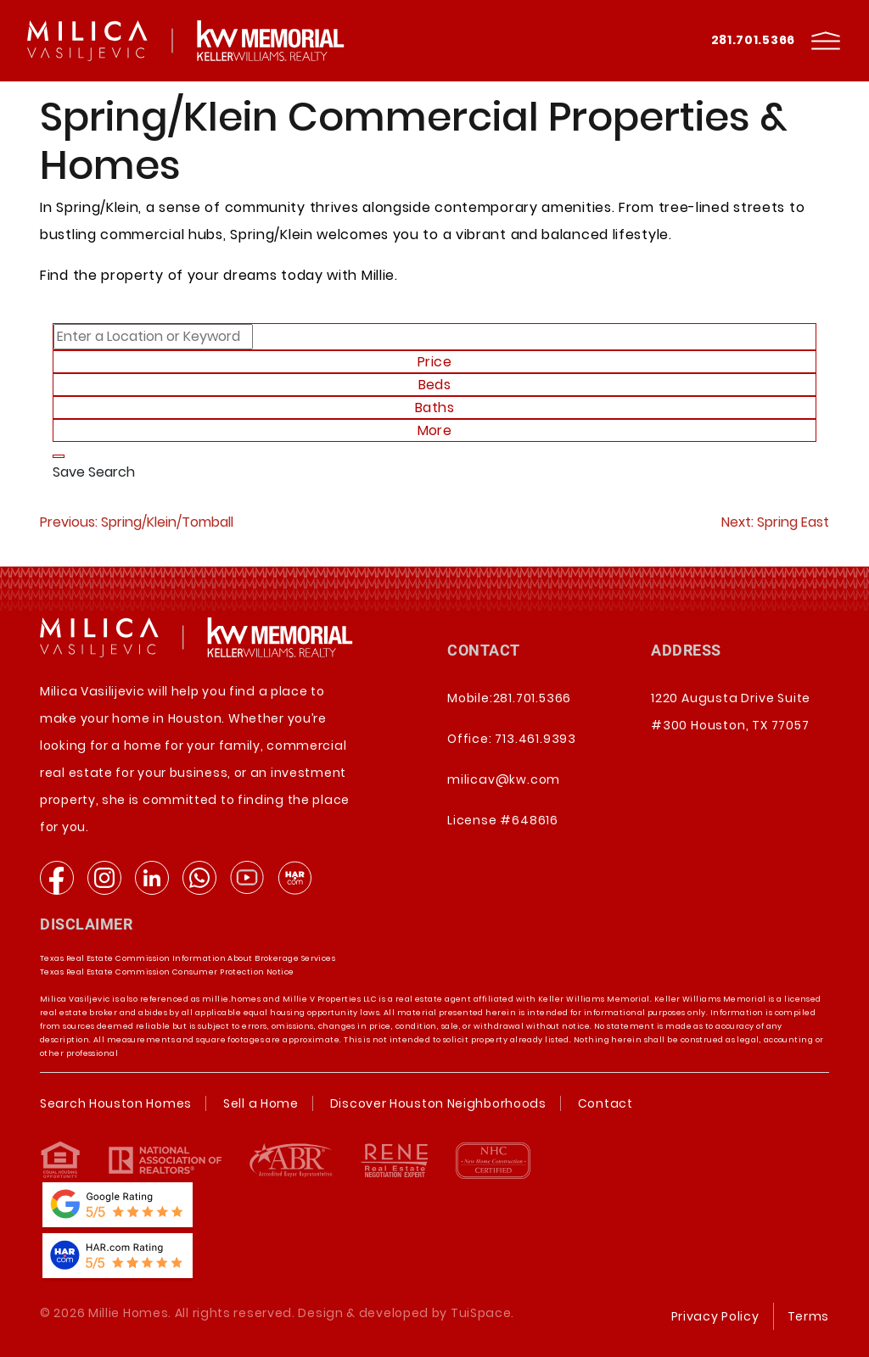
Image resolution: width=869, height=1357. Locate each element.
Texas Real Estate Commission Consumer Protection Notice (167, 972)
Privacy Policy (715, 1316)
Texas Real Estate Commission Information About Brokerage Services (187, 958)
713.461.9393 (535, 738)
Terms (809, 1316)
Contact (605, 1103)
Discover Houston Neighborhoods (438, 1103)
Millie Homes (128, 1312)
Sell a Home (261, 1103)
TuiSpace (481, 1312)
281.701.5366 (753, 40)
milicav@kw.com (503, 779)
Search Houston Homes (116, 1103)
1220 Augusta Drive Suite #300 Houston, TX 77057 (730, 712)
